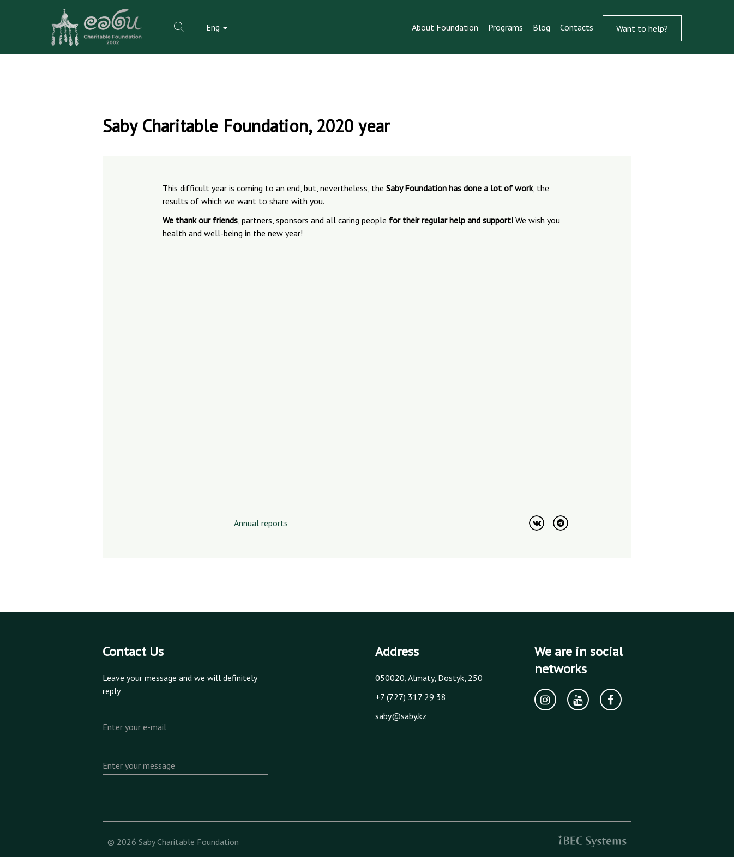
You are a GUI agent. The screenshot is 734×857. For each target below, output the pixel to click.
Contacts (576, 27)
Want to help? (642, 28)
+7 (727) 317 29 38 (410, 696)
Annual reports (261, 523)
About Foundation (445, 27)
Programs (505, 27)
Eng (216, 27)
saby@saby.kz (400, 715)
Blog (541, 27)
